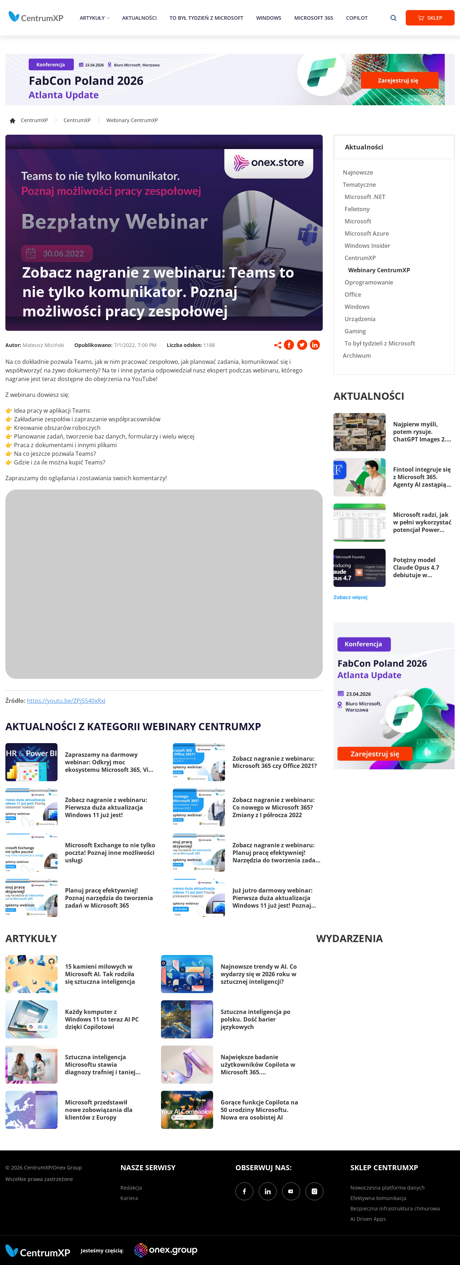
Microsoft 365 (313, 17)
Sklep (430, 17)
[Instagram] (314, 1191)
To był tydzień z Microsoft (206, 17)
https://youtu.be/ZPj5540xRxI (66, 701)
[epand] (107, 18)
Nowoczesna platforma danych (387, 1187)
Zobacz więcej (350, 597)
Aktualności (139, 17)
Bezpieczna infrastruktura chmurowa (395, 1208)
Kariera (129, 1198)
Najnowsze (358, 172)
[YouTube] (291, 1191)
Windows (268, 17)
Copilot (357, 17)
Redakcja (131, 1187)
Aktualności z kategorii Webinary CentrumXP (133, 726)
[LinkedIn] (268, 1191)
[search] (393, 17)
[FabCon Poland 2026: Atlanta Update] (230, 79)
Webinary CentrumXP (132, 120)
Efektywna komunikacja (378, 1198)
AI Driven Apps (368, 1218)
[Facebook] (244, 1191)
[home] (35, 16)
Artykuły (92, 17)
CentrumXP (77, 120)
